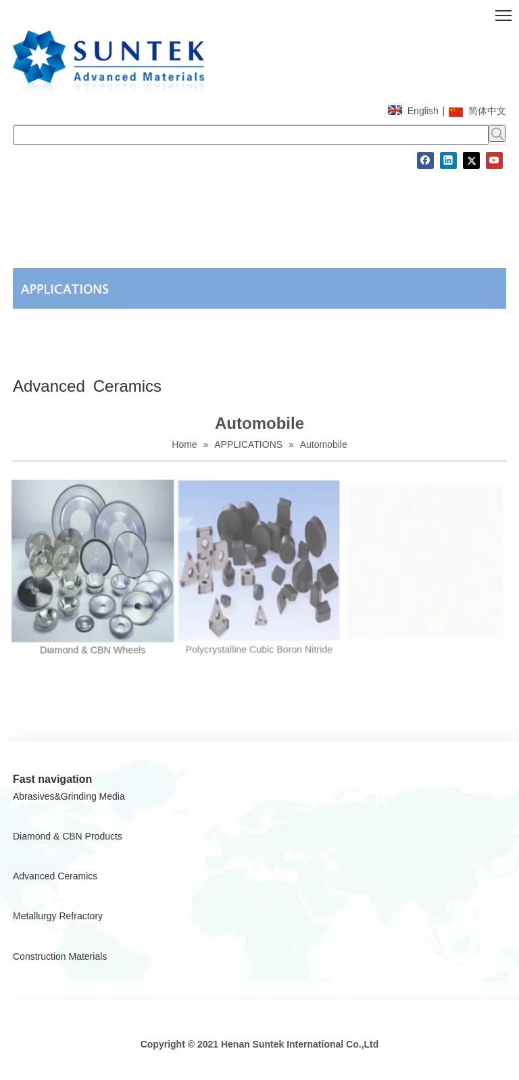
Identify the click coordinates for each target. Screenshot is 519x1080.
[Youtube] (494, 160)
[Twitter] (471, 160)
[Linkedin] (448, 160)
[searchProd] (251, 135)
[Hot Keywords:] (497, 133)
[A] (259, 288)
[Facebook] (425, 160)
